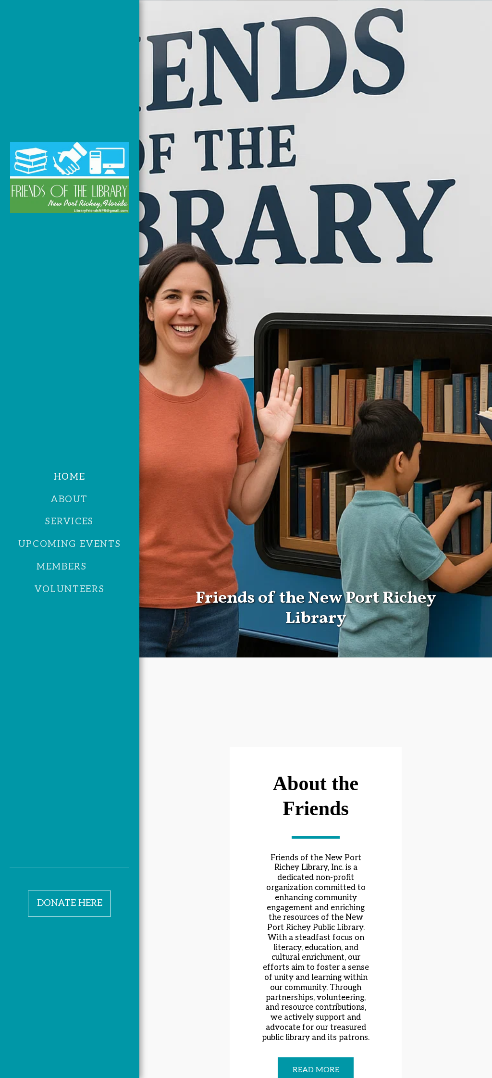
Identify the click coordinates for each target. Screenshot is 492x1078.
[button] (69, 568)
